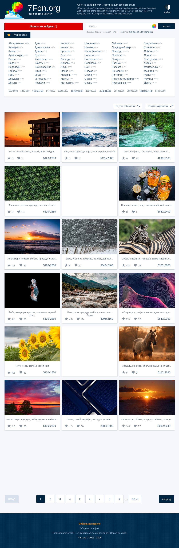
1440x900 (50, 91)
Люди (64, 67)
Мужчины (90, 43)
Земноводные (43, 67)
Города (13, 71)
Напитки (89, 55)
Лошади (65, 59)
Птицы (116, 59)
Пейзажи (117, 43)
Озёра (88, 74)
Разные (116, 63)
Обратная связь (118, 533)
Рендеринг (118, 71)
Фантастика (151, 67)
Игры (38, 74)
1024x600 (13, 91)
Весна (12, 59)
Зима (38, 71)
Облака (89, 71)
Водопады (15, 67)
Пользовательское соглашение (91, 533)
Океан (88, 78)
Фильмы (149, 71)
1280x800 (25, 91)
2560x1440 (105, 91)
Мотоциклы (67, 82)
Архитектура (16, 55)
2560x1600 (119, 91)
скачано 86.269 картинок (141, 32)
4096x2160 (164, 158)
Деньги (13, 82)
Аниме (12, 51)
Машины (66, 74)
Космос (65, 43)
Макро (64, 71)
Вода (11, 63)
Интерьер (40, 78)
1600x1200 (63, 91)
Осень (88, 82)
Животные (41, 59)
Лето (63, 55)
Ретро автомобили (123, 78)
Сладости (150, 47)
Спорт (147, 55)
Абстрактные (16, 43)
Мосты (65, 78)
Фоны (147, 74)
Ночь (87, 67)
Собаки (148, 51)
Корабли (40, 82)
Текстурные (151, 59)
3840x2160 (146, 91)
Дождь (39, 51)
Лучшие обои (17, 35)
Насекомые (91, 59)
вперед (166, 499)
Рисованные (119, 82)
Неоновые (91, 63)
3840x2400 (164, 211)
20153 (135, 499)
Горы (11, 74)
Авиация (14, 47)
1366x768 (37, 91)
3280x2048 (164, 426)
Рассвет (116, 67)
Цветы (148, 82)
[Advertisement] (89, 191)
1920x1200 (91, 91)
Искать (166, 26)
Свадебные (151, 43)
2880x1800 (132, 91)
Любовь (65, 63)
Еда (37, 55)
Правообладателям (62, 533)
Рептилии (117, 74)
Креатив (65, 51)
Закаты (39, 63)
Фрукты (148, 78)
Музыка (89, 47)
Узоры (147, 63)
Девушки (14, 78)
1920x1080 (77, 91)
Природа (117, 51)
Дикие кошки (42, 47)
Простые (117, 55)
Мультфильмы (93, 51)
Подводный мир (121, 47)
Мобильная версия (89, 524)
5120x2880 (160, 91)
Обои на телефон (89, 528)
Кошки (64, 47)
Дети (38, 43)
